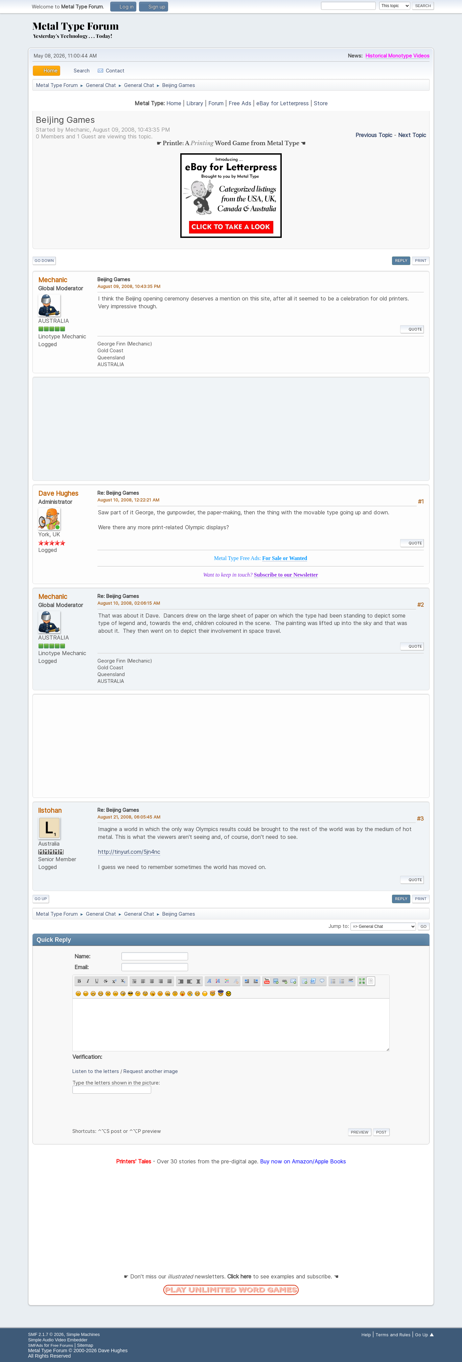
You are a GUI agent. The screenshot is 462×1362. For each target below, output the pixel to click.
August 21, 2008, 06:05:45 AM (128, 817)
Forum (216, 103)
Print (420, 260)
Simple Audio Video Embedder (57, 1339)
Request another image (150, 1071)
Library (194, 103)
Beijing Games (113, 279)
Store (321, 103)
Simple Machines (83, 1334)
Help (366, 1334)
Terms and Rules (393, 1334)
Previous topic (373, 135)
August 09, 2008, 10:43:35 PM (128, 286)
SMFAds (35, 1345)
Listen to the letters (95, 1071)
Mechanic (52, 280)
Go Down (44, 260)
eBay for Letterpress (282, 103)
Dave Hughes (58, 493)
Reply (401, 260)
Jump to (338, 926)
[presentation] (123, 1109)
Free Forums (61, 1345)
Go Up (40, 898)
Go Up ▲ (424, 1334)
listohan (50, 810)
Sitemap (85, 1345)
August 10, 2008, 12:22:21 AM (128, 500)
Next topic (412, 135)
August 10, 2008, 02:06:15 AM (128, 603)
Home (173, 103)
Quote (412, 329)
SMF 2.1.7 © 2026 (46, 1334)
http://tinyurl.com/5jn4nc (129, 851)
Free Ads (240, 103)
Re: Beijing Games (118, 493)
